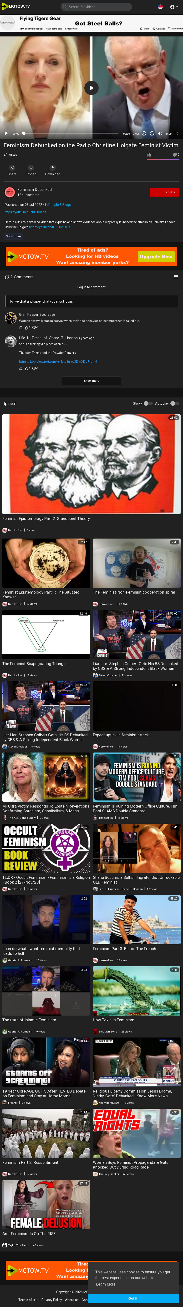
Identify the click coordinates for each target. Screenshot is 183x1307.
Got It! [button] (133, 1298)
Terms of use (28, 1300)
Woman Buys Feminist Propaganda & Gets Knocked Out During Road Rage (130, 1165)
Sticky (137, 403)
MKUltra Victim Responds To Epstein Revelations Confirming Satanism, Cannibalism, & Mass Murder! (45, 811)
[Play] (6, 133)
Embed (31, 170)
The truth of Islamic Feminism (29, 1019)
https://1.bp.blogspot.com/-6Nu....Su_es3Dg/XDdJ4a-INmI (59, 361)
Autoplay (162, 403)
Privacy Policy (51, 1300)
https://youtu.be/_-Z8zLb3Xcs (25, 212)
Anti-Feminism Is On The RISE (29, 1233)
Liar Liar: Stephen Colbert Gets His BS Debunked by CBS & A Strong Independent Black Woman (135, 666)
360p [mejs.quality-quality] (169, 133)
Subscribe (164, 192)
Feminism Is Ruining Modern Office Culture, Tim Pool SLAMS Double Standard (135, 808)
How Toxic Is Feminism (113, 1019)
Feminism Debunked (34, 189)
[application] (91, 87)
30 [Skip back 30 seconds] (144, 133)
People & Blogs (59, 205)
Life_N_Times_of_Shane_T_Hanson (48, 338)
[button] (160, 6)
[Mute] (160, 133)
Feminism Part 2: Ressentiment (30, 1162)
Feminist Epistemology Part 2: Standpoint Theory (46, 518)
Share (12, 170)
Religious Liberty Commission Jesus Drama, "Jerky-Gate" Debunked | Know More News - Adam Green (132, 1096)
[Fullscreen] (176, 133)
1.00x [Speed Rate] (136, 133)
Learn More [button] (106, 1284)
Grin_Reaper (28, 314)
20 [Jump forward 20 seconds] (152, 133)
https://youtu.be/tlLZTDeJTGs (49, 227)
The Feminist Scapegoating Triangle (34, 663)
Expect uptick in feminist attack (121, 734)
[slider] (71, 133)
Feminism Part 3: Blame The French (124, 948)
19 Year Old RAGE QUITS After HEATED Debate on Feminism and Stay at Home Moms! (44, 1093)
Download (53, 170)
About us (72, 1300)
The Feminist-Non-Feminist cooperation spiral (134, 592)
